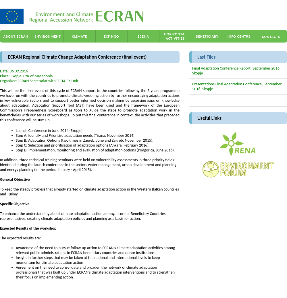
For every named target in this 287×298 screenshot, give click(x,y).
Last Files (206, 57)
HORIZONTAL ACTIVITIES (175, 36)
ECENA (143, 36)
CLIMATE (79, 36)
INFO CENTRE (239, 36)
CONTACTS (271, 36)
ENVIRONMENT (47, 36)
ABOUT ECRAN (15, 36)
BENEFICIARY (207, 36)
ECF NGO (111, 36)
